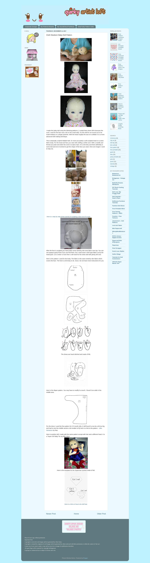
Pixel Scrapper (117, 248)
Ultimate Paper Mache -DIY (117, 262)
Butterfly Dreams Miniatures (117, 183)
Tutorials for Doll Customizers (117, 257)
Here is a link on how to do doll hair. (75, 504)
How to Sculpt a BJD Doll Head (120, 106)
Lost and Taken (117, 225)
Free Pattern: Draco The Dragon (121, 67)
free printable (114, 149)
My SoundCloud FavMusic (65, 26)
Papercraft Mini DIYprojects (117, 241)
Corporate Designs (31, 26)
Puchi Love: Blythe (118, 251)
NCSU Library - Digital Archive (117, 236)
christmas (113, 138)
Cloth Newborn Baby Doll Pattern (121, 96)
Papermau (115, 245)
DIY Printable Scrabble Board (120, 47)
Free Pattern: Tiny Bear (121, 75)
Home (76, 514)
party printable (114, 157)
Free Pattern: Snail (120, 85)
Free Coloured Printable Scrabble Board (121, 57)
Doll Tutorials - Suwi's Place (117, 197)
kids (111, 154)
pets (111, 159)
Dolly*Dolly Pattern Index (86, 26)
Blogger (85, 558)
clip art (112, 140)
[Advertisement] (116, 297)
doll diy (112, 142)
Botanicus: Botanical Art (116, 174)
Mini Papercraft (117, 228)
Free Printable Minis (118, 208)
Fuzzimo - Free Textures (117, 217)
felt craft (112, 145)
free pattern (113, 147)
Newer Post (51, 514)
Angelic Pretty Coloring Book (120, 126)
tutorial (112, 164)
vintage (112, 166)
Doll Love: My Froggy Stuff (116, 192)
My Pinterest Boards (47, 26)
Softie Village (116, 254)
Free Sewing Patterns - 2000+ (117, 212)
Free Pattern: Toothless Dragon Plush (121, 37)
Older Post (101, 514)
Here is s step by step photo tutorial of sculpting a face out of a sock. (69, 216)
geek (111, 152)
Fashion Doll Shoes (118, 205)
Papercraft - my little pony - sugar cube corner (121, 117)
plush (111, 161)
